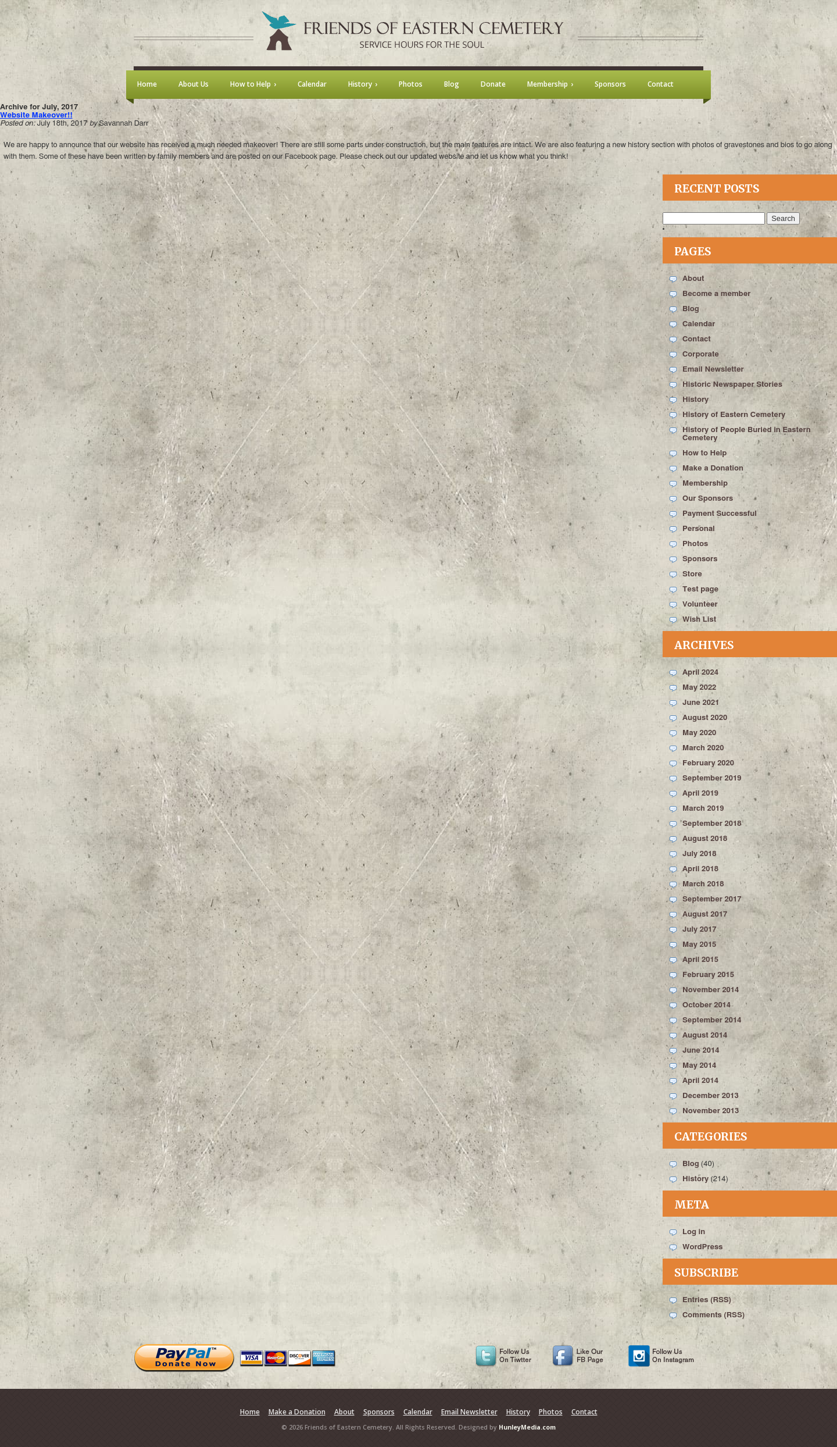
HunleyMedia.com (527, 1427)
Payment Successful (719, 514)
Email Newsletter (713, 369)
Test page (700, 589)
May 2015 (699, 945)
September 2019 (711, 778)
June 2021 (700, 703)
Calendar (698, 324)
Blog (690, 309)
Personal (698, 529)
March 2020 (703, 748)
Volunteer (700, 604)
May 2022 (699, 688)
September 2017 (711, 899)
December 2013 (710, 1096)
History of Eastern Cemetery (733, 415)
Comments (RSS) (713, 1315)
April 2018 (700, 869)
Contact (696, 339)
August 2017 (704, 914)
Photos (695, 544)
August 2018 (704, 839)
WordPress (702, 1247)
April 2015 (700, 960)
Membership (705, 483)
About (693, 279)
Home (250, 1412)
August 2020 (704, 718)
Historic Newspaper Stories (732, 385)
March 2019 (703, 808)
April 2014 (700, 1081)
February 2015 (708, 975)
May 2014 (699, 1066)
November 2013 (710, 1111)
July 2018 (699, 854)
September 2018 (711, 824)
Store (692, 574)
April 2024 (700, 672)
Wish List (699, 619)
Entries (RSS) (706, 1300)
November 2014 (710, 990)
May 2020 (699, 733)
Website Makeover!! (36, 115)
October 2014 (706, 1005)
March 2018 (703, 884)
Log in (693, 1232)
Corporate (700, 354)
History (695, 400)
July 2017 (699, 929)
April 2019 (700, 793)
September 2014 (711, 1020)
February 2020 (708, 763)
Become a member (716, 294)
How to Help (704, 453)
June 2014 (700, 1050)
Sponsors (699, 559)
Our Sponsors (707, 498)
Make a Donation (712, 468)
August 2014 (704, 1035)
